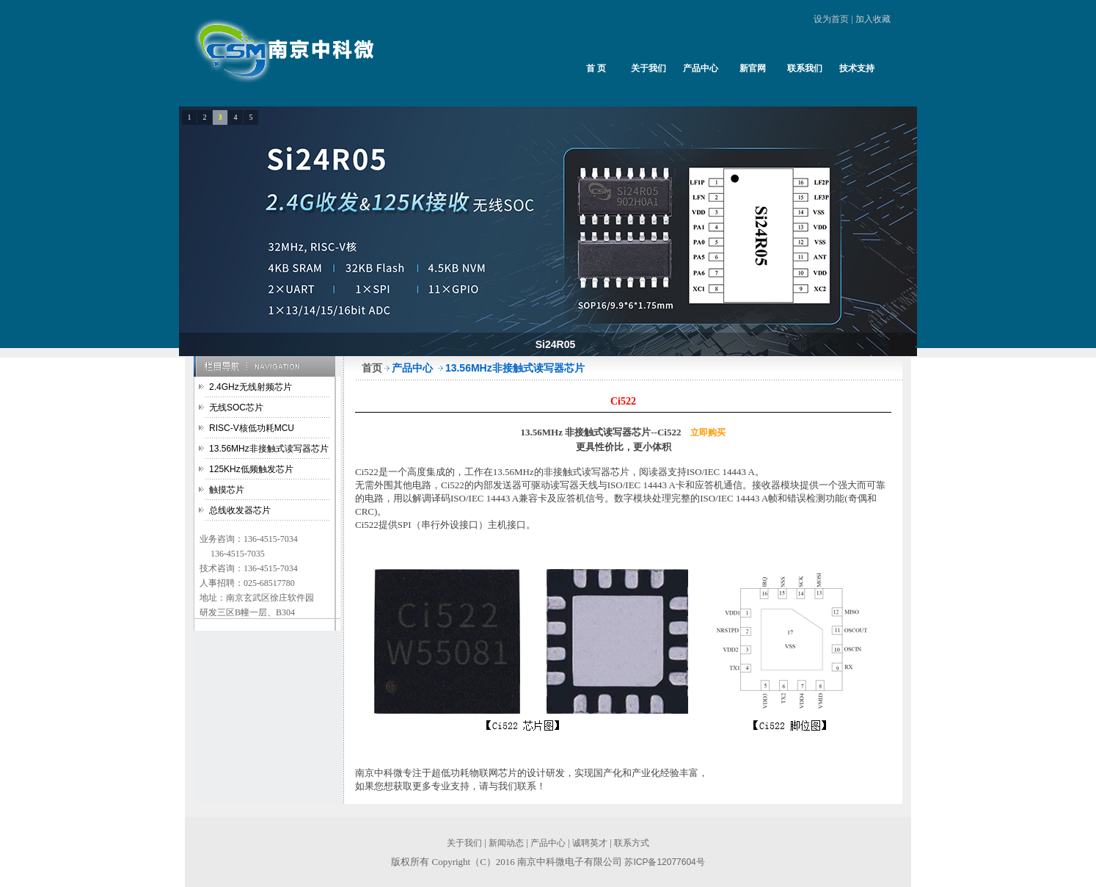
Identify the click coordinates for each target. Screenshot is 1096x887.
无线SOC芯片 (236, 407)
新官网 (752, 68)
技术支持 (856, 68)
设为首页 (831, 19)
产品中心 (700, 68)
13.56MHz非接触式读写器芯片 (269, 449)
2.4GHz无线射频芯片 (250, 387)
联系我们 (804, 68)
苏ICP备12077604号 (664, 862)
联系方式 (631, 843)
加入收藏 (873, 19)
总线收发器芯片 (240, 510)
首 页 (596, 68)
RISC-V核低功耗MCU (251, 428)
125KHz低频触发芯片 (251, 469)
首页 (372, 368)
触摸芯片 (226, 490)
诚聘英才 (589, 843)
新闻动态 (506, 843)
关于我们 (648, 68)
